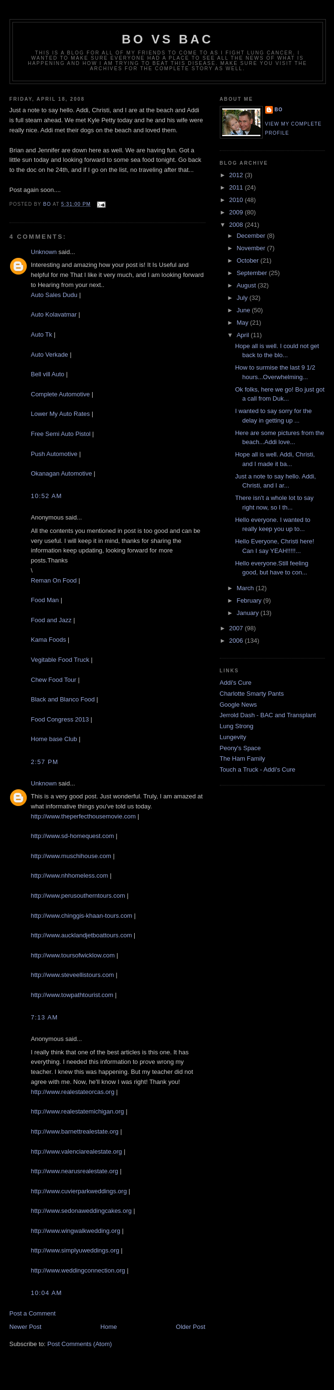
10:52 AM (46, 495)
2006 (237, 640)
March (246, 588)
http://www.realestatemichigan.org (77, 1111)
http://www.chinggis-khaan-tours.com (81, 915)
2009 (237, 212)
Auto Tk (42, 334)
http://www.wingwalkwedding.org (75, 1230)
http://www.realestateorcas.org (73, 1091)
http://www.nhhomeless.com (69, 875)
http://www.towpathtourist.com (72, 994)
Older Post (190, 1326)
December (252, 235)
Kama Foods (48, 639)
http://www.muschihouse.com (71, 855)
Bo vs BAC (167, 39)
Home (108, 1326)
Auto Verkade (49, 354)
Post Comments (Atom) (79, 1344)
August (247, 285)
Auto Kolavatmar (54, 314)
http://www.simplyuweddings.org (75, 1250)
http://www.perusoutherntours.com (78, 895)
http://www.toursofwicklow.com (73, 955)
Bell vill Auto (48, 374)
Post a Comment (33, 1313)
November (252, 248)
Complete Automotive (60, 394)
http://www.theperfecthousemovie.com (83, 816)
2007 (237, 628)
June (244, 310)
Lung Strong (237, 726)
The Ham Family (242, 758)
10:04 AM (46, 1292)
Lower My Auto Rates (60, 413)
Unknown (44, 251)
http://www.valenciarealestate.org (76, 1151)
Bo (279, 109)
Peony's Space (240, 748)
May (243, 322)
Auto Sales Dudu (54, 294)
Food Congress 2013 (60, 719)
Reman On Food (54, 580)
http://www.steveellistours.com (72, 974)
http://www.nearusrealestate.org (75, 1171)
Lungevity (233, 737)
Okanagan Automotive (61, 473)
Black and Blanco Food (63, 699)
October (248, 260)
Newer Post (26, 1326)
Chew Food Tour (53, 679)
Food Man (45, 600)
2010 (237, 199)
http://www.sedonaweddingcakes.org (81, 1210)
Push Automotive (54, 453)
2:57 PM (45, 761)
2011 (237, 187)
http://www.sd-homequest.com (72, 835)
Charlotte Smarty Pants (252, 693)
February (250, 600)
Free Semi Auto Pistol (61, 433)
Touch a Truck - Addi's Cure (258, 769)
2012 (237, 175)
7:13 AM (44, 1017)
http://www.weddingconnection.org (78, 1270)
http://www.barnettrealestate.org (75, 1131)
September (253, 272)
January (248, 612)
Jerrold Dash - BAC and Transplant (268, 715)
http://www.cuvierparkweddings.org (79, 1191)
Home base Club (54, 739)
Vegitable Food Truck (60, 659)
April (244, 335)
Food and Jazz (51, 620)
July (243, 297)
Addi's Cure (236, 682)
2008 (237, 224)
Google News (238, 704)
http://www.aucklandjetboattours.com (81, 935)
